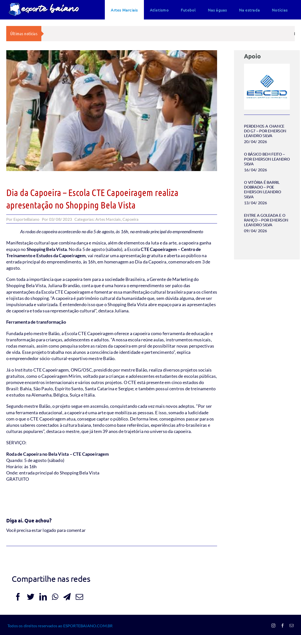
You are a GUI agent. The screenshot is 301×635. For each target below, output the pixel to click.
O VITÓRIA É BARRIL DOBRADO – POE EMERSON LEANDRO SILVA (262, 189)
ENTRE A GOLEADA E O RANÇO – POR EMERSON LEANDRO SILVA (266, 219)
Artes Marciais (108, 219)
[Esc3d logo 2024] (267, 66)
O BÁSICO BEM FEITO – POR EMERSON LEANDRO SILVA (267, 158)
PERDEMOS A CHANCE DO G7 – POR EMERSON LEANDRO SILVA (265, 130)
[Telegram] (67, 597)
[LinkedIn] (43, 597)
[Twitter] (30, 597)
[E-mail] (79, 597)
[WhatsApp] (55, 597)
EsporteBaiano (26, 219)
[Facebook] (18, 597)
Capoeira (130, 219)
